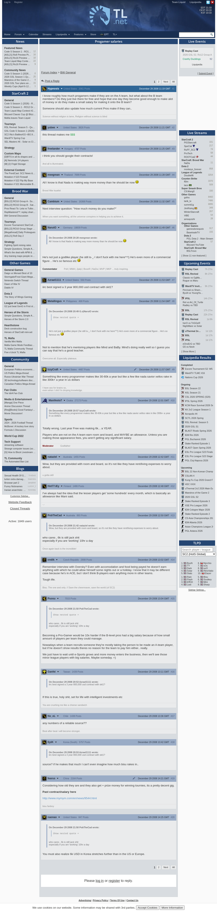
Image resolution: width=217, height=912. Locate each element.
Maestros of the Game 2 (197, 492)
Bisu (206, 577)
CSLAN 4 (189, 475)
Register (18, 2)
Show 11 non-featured (194, 255)
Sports (8, 419)
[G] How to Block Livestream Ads (20, 452)
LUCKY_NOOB (32, 486)
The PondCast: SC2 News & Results (20, 173)
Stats (189, 573)
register (114, 881)
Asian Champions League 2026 (201, 526)
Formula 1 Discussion (15, 430)
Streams (47, 34)
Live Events (197, 41)
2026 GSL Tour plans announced (17, 83)
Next (165, 81)
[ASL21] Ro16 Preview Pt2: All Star (17, 58)
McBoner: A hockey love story (19, 426)
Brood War (20, 191)
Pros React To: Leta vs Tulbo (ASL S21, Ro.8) (20, 208)
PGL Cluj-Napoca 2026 (196, 460)
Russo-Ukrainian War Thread (18, 376)
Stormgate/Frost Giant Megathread (20, 277)
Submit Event (205, 73)
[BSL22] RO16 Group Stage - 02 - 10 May (20, 228)
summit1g (189, 204)
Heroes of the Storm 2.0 (16, 319)
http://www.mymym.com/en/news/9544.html (70, 798)
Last (189, 584)
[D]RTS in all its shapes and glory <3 (20, 156)
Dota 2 (8, 293)
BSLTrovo (191, 251)
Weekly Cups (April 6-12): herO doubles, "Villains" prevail (17, 86)
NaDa (187, 163)
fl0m (186, 181)
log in (100, 881)
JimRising (189, 208)
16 (34, 54)
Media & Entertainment (18, 399)
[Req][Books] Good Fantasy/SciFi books (20, 409)
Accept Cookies (147, 907)
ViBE (186, 215)
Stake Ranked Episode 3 (197, 501)
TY (188, 565)
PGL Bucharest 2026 (195, 439)
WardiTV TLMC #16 (195, 373)
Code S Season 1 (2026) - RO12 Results (17, 73)
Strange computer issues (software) (20, 448)
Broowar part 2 (11, 482)
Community (20, 359)
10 (34, 58)
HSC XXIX (190, 484)
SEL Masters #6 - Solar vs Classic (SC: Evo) (20, 141)
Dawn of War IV (12, 284)
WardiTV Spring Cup (14, 138)
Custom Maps (12, 153)
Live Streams (197, 133)
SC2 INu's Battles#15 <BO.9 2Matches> (20, 134)
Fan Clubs (10, 390)
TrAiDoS (32, 475)
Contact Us (132, 901)
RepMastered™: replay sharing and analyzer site (20, 212)
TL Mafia (9, 338)
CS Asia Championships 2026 (200, 518)
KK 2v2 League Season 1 (198, 409)
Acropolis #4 (191, 414)
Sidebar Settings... (197, 590)
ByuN (189, 563)
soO (206, 568)
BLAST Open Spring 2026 (198, 447)
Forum (20, 34)
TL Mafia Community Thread (18, 348)
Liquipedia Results (197, 357)
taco (186, 185)
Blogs (20, 468)
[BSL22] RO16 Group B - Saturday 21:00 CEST (20, 205)
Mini (206, 582)
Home (7, 34)
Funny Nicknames (13, 486)
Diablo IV (9, 287)
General (9, 100)
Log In (7, 2)
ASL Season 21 (193, 392)
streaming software (14, 445)
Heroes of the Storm (16, 312)
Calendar (33, 34)
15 (34, 83)
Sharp (207, 584)
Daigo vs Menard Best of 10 (18, 273)
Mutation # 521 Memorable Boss (20, 184)
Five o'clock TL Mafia (14, 352)
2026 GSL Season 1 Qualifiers (17, 77)
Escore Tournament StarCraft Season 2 (20, 225)
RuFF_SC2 (189, 149)
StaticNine (32, 479)
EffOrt (190, 582)
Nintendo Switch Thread (16, 280)
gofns (187, 197)
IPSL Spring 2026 (194, 401)
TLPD (197, 543)
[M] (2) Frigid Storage (15, 164)
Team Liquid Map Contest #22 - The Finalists (17, 61)
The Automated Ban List (16, 461)
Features (80, 34)
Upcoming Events (197, 263)
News (20, 41)
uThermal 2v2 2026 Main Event (200, 488)
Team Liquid (178, 2)
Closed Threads (20, 508)
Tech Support (12, 441)
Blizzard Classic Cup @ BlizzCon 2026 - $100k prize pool (20, 114)
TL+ (115, 34)
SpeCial (188, 146)
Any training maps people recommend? (20, 256)
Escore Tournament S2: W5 (199, 369)
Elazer (208, 573)
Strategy (9, 147)
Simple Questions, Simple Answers (20, 249)
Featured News (13, 48)
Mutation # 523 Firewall (16, 177)
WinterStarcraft (191, 212)
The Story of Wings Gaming (18, 297)
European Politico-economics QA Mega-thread (20, 369)
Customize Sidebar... (20, 496)
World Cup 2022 (14, 436)
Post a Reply (50, 81)
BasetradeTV (193, 232)
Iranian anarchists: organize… (15, 490)
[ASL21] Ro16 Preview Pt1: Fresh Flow (17, 64)
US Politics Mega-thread (16, 373)
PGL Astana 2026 (194, 531)
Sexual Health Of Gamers (15, 475)
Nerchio (207, 563)
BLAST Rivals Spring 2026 (198, 430)
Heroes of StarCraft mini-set (18, 332)
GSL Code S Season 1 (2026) (19, 131)
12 (34, 51)
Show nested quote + (66, 317)
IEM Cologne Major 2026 (197, 509)
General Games (13, 270)
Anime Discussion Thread (17, 406)
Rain (189, 577)
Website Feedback (20, 502)
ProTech (188, 153)
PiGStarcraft (190, 142)
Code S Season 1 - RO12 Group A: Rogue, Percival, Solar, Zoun (17, 51)
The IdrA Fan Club (13, 393)
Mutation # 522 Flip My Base (18, 180)
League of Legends (16, 303)
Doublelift (188, 175)
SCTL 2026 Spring (194, 418)
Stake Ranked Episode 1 (197, 443)
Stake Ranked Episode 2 (197, 514)
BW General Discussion (16, 215)
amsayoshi (189, 219)
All (173, 81)
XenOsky (32, 490)
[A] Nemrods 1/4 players (16, 160)
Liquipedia (195, 2)
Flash (189, 579)
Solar (189, 570)
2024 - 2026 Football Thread (18, 422)
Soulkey (208, 579)
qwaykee (32, 483)
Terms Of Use (117, 901)
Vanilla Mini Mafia (13, 341)
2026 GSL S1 (192, 426)
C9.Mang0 (189, 191)
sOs (206, 565)
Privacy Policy (100, 901)
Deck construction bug (15, 328)
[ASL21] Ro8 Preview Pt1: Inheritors (17, 54)
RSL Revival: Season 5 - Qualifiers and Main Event (20, 127)
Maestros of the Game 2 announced (17, 80)
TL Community (13, 458)
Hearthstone (11, 325)
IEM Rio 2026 (192, 435)
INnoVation (209, 570)
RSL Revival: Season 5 (196, 422)
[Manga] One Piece (14, 402)
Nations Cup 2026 (194, 377)
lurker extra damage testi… (15, 479)
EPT (104, 34)
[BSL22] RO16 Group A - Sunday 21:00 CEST (20, 201)
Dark (189, 568)
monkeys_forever (193, 169)
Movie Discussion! (13, 413)
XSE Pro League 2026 (196, 505)
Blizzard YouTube (195, 244)
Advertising (85, 901)
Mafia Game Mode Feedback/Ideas (20, 345)
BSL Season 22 (193, 388)
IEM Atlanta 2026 (193, 522)
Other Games (20, 263)
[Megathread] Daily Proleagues (19, 232)
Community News (15, 70)
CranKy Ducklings (192, 59)
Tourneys (10, 124)
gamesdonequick (195, 229)
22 (34, 61)
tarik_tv (187, 201)
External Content (14, 170)
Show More (188, 351)
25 (34, 77)
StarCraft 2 (20, 93)
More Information (172, 907)
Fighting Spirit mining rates (17, 245)
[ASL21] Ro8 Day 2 (14, 236)
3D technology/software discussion (20, 380)
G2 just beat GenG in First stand (20, 306)
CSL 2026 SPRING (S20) (197, 397)
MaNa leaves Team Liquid (17, 118)
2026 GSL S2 (192, 497)
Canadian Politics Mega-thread (19, 384)
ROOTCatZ (190, 157)
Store (93, 34)
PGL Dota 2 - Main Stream (200, 238)
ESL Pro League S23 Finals (199, 452)
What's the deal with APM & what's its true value (20, 252)
